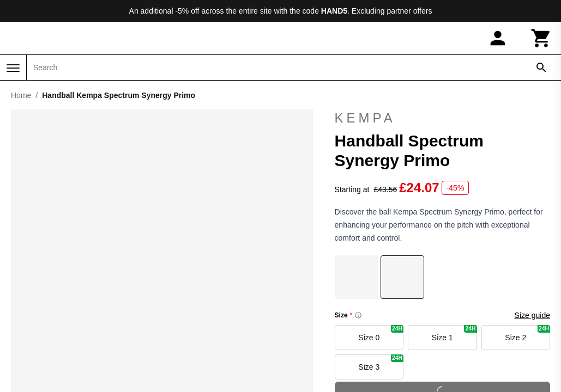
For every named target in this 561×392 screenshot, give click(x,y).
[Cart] (541, 38)
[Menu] (13, 68)
